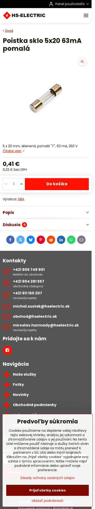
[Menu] (86, 15)
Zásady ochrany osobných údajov (47, 493)
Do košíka (56, 184)
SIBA (21, 199)
